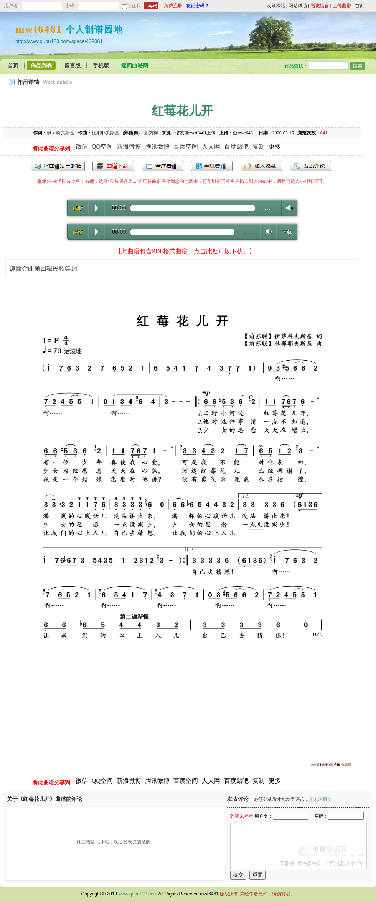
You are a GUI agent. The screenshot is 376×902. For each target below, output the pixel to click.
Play (96, 208)
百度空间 (185, 146)
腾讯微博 (157, 146)
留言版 (72, 66)
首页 (359, 5)
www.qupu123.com (137, 894)
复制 (258, 146)
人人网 (211, 146)
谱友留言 (320, 5)
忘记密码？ (197, 5)
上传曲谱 (342, 5)
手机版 (101, 66)
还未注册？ (320, 799)
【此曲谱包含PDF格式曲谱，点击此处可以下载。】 (185, 251)
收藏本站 (276, 5)
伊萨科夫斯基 (60, 133)
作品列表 (41, 66)
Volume (287, 208)
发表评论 (310, 166)
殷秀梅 (151, 133)
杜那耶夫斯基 (105, 133)
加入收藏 (261, 166)
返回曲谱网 (134, 66)
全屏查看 (162, 166)
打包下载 (113, 166)
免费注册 (173, 5)
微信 (82, 146)
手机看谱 (212, 166)
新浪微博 (129, 146)
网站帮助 (298, 5)
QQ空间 (102, 146)
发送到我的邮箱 (58, 166)
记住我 (134, 5)
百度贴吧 (236, 146)
